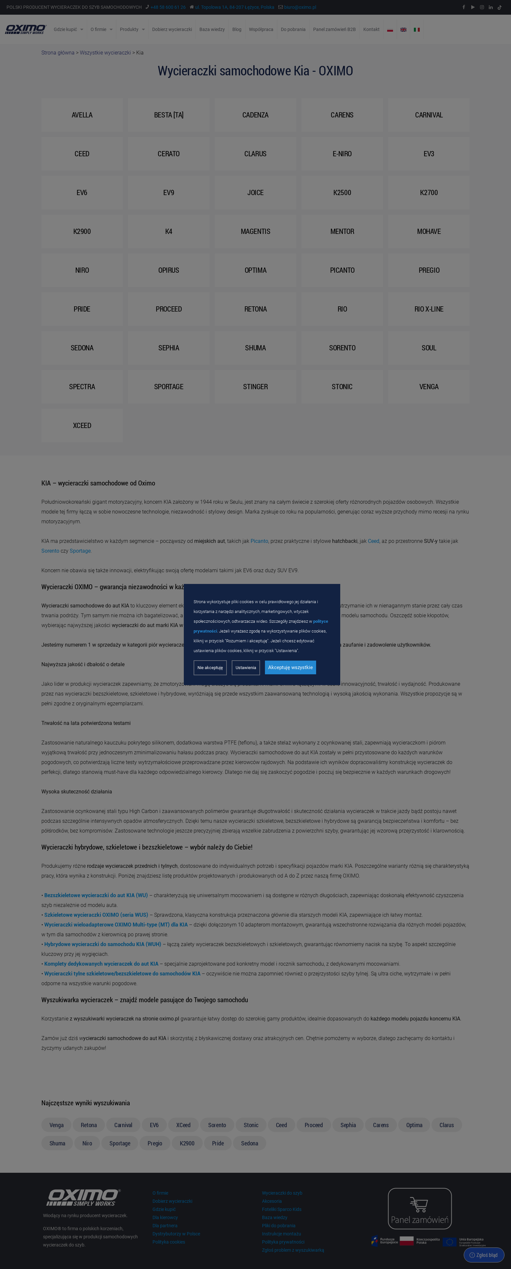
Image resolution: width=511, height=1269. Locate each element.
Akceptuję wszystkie (290, 667)
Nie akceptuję (210, 667)
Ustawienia (246, 667)
